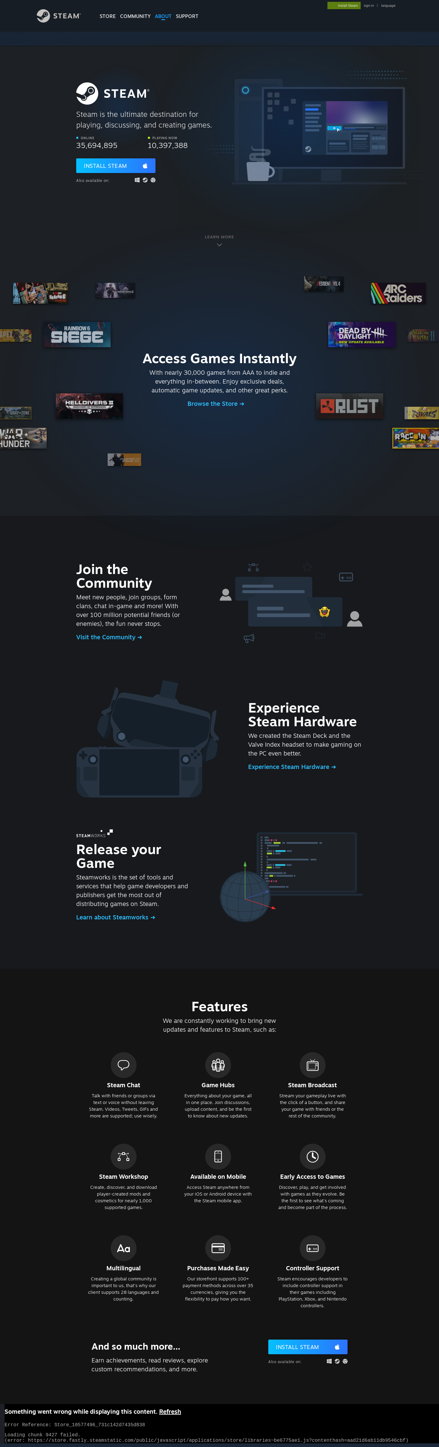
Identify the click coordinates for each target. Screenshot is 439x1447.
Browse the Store (213, 403)
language (388, 5)
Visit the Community (106, 637)
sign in (369, 5)
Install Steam (105, 165)
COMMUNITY (135, 16)
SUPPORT (187, 16)
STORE (108, 16)
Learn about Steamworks (113, 917)
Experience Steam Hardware (289, 766)
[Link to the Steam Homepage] (63, 20)
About (163, 16)
